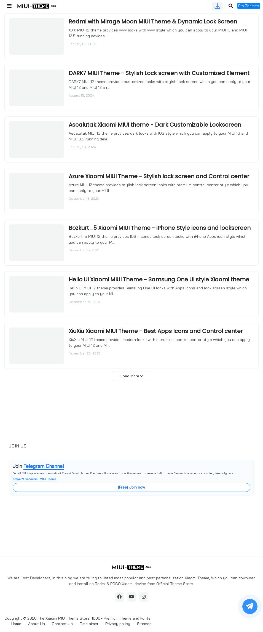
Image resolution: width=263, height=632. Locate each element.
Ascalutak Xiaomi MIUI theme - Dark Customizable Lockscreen (155, 124)
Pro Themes (248, 5)
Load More (129, 376)
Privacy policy (117, 623)
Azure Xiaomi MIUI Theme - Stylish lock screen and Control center (159, 176)
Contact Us (62, 623)
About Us (36, 623)
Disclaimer (89, 623)
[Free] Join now (131, 487)
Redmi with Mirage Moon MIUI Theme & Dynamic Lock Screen (153, 21)
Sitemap (144, 623)
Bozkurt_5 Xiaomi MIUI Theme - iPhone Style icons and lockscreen (160, 227)
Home (16, 623)
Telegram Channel (43, 466)
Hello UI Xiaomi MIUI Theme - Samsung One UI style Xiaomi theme (159, 279)
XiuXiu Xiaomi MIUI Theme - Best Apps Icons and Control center (156, 331)
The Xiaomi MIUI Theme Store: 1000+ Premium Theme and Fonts (94, 618)
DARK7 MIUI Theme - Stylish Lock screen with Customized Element (159, 73)
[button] (9, 6)
